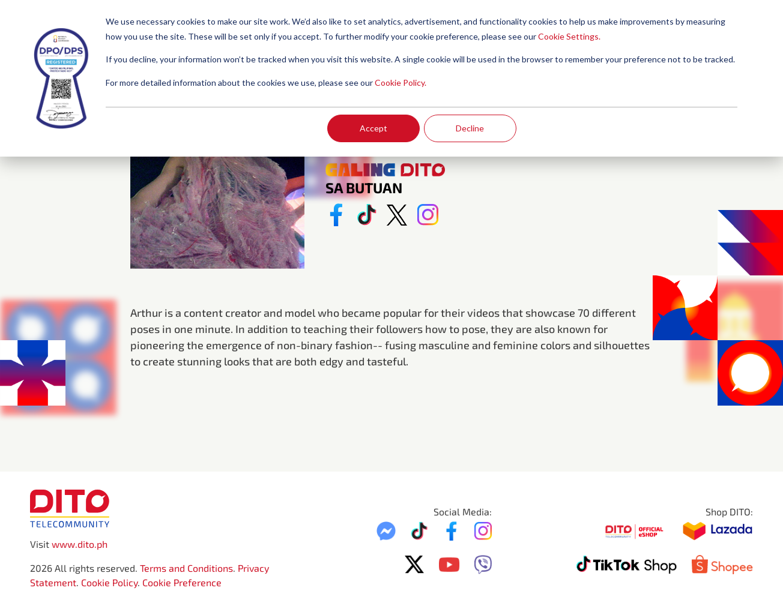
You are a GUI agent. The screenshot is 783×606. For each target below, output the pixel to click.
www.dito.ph (79, 544)
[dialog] (391, 78)
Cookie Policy (109, 582)
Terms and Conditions (186, 568)
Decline (470, 128)
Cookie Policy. (400, 82)
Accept (373, 128)
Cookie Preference (182, 582)
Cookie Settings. (569, 36)
